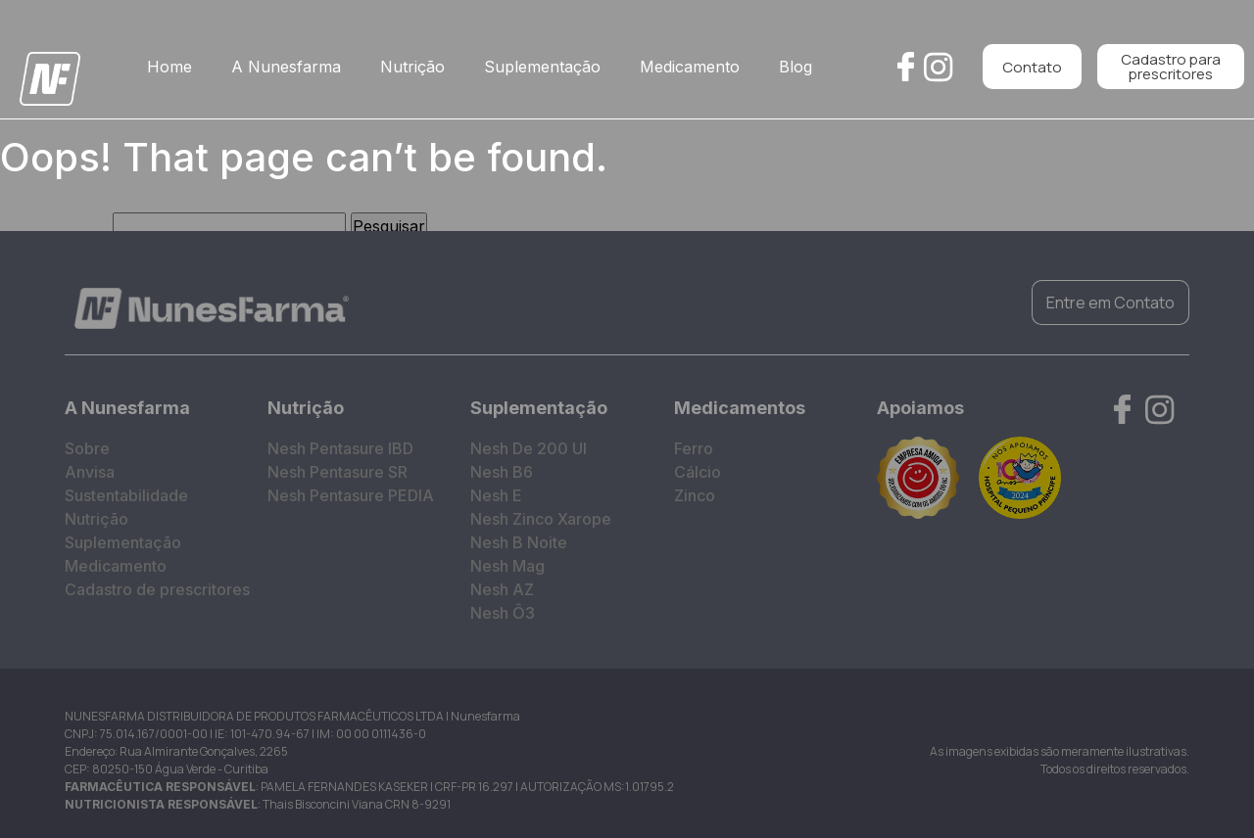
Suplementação (542, 66)
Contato (1032, 67)
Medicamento (690, 66)
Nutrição (412, 66)
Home (169, 66)
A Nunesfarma (286, 66)
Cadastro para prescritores (1171, 66)
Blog (795, 66)
